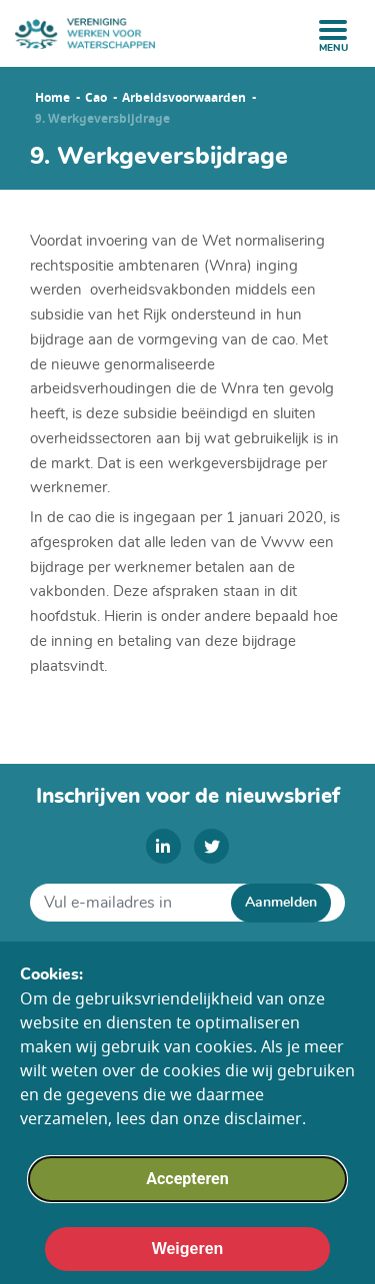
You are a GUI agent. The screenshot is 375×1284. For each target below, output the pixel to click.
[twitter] (211, 846)
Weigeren (188, 1261)
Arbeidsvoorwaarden (184, 98)
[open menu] (333, 30)
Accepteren (187, 1191)
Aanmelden (281, 903)
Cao (96, 98)
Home (52, 98)
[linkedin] (163, 846)
